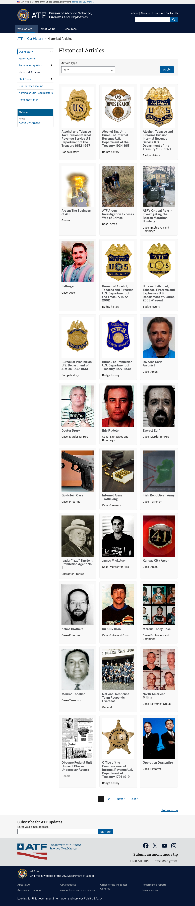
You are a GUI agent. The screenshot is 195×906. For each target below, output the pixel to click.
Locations (157, 13)
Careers (145, 13)
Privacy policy (150, 890)
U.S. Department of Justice (78, 875)
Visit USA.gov (94, 898)
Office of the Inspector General (113, 886)
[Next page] (121, 799)
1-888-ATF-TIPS (140, 861)
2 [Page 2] (109, 799)
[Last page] (135, 799)
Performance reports (154, 884)
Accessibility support (30, 890)
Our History (35, 38)
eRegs (134, 13)
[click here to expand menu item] (51, 52)
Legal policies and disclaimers (77, 890)
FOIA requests (67, 884)
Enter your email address (32, 826)
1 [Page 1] (100, 799)
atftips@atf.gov (164, 861)
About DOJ (23, 884)
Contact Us (172, 13)
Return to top (169, 810)
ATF (20, 38)
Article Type (69, 63)
